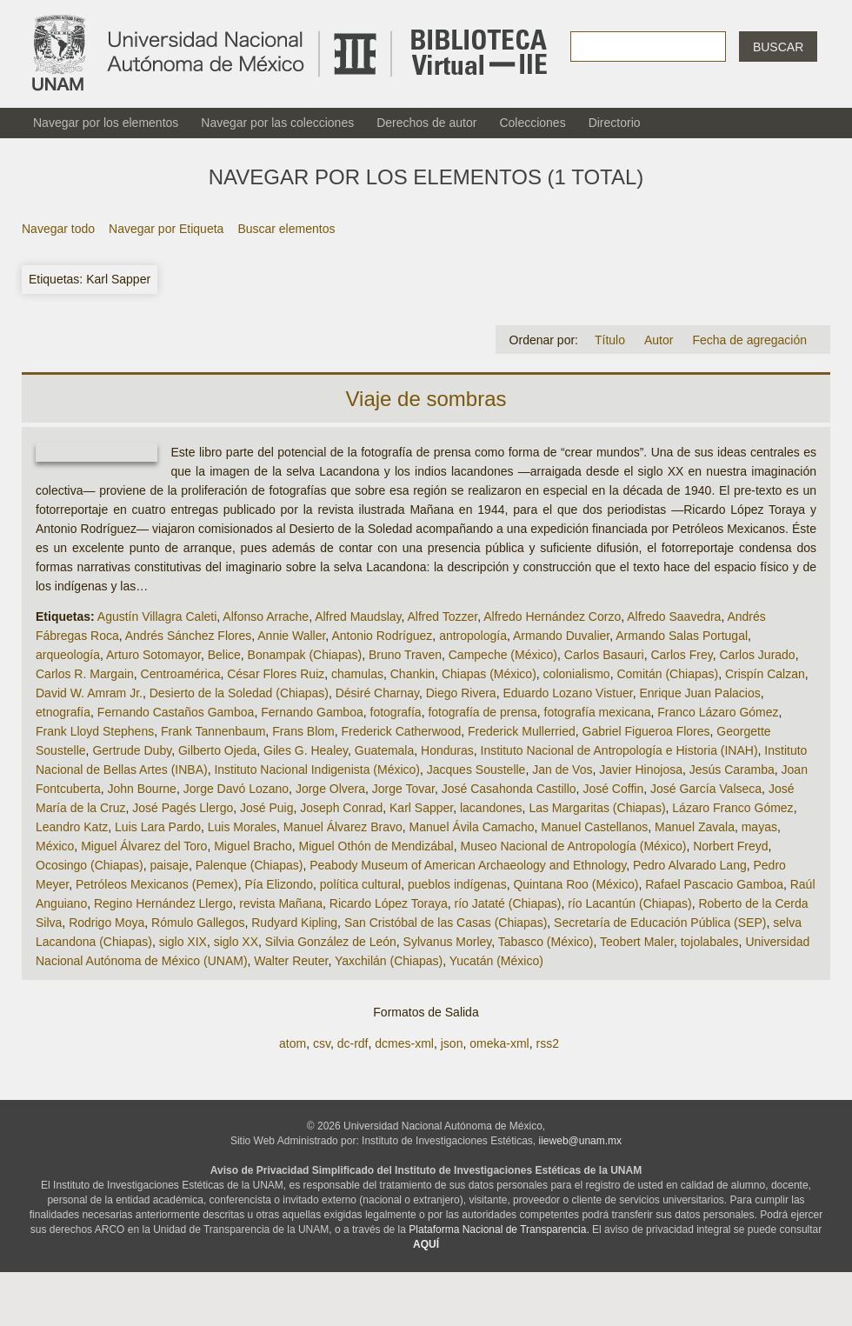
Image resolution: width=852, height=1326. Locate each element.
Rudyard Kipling (294, 923)
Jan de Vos (562, 769)
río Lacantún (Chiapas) (629, 903)
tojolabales (710, 942)
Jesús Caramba (732, 769)
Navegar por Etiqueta (166, 229)
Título (610, 340)
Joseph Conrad (341, 808)
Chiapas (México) (489, 674)
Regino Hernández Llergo (163, 903)
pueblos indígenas (457, 884)
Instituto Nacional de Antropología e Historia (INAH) (619, 750)
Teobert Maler (637, 942)
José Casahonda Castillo (509, 789)
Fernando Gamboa (312, 712)
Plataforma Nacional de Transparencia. (499, 1229)
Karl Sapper (421, 808)
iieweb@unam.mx (580, 1141)
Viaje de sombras (426, 398)
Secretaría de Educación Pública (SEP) (660, 923)
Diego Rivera (461, 693)
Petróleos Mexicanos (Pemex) (157, 884)
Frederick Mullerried (522, 731)
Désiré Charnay (377, 693)
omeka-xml (499, 1043)
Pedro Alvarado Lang (690, 865)
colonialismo (576, 674)
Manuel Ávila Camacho (472, 827)
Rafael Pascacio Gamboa (714, 884)
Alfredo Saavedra (674, 616)
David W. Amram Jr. (89, 693)
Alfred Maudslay (358, 616)
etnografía (63, 712)
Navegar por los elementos (105, 123)
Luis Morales (242, 827)
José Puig (266, 808)
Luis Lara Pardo (158, 827)
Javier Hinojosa (640, 769)
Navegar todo (58, 229)
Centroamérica (181, 674)
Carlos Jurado (757, 655)
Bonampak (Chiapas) (305, 655)
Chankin (412, 674)
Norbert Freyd (730, 846)
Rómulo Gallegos (197, 923)
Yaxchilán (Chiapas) (389, 961)
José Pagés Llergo (182, 808)
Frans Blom (303, 731)
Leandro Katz (72, 827)
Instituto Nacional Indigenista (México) (317, 769)
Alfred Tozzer (443, 616)
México (55, 846)
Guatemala (384, 750)
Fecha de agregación (749, 340)
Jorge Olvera (330, 789)
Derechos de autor (426, 123)
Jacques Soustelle (476, 769)
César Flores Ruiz (275, 674)
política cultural (360, 884)
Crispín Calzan (765, 674)
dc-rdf (353, 1043)
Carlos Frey (681, 655)
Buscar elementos (286, 229)
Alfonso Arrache (266, 616)
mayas (759, 827)
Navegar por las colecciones (277, 123)
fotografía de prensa (482, 712)
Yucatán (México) (496, 961)
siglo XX (236, 942)
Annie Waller (291, 636)
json (452, 1043)
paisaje (169, 865)
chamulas (357, 674)
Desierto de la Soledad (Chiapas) (239, 693)
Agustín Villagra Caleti (156, 616)
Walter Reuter (291, 961)
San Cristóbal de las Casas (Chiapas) (445, 923)
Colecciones (532, 123)
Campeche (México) (503, 655)
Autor (658, 340)
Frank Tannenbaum (213, 731)
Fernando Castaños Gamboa (176, 712)
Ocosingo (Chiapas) (89, 865)
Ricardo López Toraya (388, 903)
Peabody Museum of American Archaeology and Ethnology (468, 865)
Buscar (778, 47)
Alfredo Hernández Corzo (552, 616)
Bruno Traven (405, 655)
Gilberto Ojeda (217, 750)
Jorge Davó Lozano (236, 789)
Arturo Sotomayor (153, 655)
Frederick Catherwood (402, 731)
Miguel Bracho (253, 846)
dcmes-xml (404, 1043)
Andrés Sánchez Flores (188, 636)
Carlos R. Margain (85, 674)
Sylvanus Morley (447, 942)
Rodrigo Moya (106, 923)
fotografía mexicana (597, 712)
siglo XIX (183, 942)
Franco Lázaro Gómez (717, 712)
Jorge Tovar (403, 789)
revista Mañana (281, 903)
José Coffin (612, 789)
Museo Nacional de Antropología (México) (573, 846)
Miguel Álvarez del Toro (144, 846)
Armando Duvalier (561, 636)
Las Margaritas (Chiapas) (597, 808)
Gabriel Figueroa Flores (646, 731)
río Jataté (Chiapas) (508, 903)
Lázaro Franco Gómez (732, 808)
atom (292, 1043)
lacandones (491, 808)
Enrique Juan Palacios (699, 693)
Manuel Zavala (695, 827)
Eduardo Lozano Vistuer (567, 693)
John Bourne (142, 789)
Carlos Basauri (604, 655)
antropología (473, 636)
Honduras (447, 750)
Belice (224, 655)
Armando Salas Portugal (682, 636)
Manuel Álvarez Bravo (343, 827)
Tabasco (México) (546, 942)
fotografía (396, 712)
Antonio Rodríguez (381, 636)
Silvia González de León (330, 942)
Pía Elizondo (278, 884)
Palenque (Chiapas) (249, 865)
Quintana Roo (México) (575, 884)
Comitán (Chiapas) (667, 674)
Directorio (615, 123)
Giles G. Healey (305, 750)
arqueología (68, 655)
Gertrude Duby (131, 750)
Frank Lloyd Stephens (95, 731)
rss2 (547, 1043)
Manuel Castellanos (594, 827)
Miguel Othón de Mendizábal (375, 846)
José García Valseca (706, 789)
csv (321, 1043)
